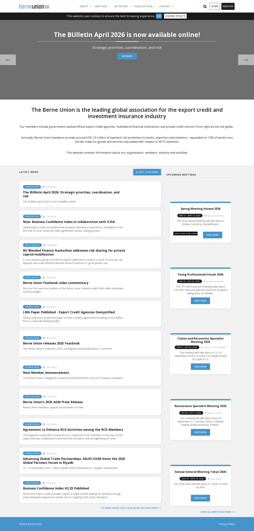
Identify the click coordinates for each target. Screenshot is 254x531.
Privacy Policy (227, 524)
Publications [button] (146, 6)
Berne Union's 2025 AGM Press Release (53, 402)
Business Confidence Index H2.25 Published (56, 488)
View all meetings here (217, 511)
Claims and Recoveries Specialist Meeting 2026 (200, 340)
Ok (159, 16)
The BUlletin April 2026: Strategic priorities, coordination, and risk (72, 194)
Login (214, 6)
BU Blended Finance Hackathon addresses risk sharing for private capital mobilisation (69, 252)
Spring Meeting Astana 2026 (200, 208)
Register (228, 6)
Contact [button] (167, 6)
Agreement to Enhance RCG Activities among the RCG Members (73, 429)
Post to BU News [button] (147, 171)
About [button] (86, 6)
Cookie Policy (175, 16)
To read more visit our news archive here (131, 508)
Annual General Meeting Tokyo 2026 (200, 471)
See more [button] (127, 56)
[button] (8, 59)
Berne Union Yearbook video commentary (56, 283)
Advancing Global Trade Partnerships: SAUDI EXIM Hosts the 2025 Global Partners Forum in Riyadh (71, 461)
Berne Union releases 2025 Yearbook (52, 343)
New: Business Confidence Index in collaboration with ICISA (70, 222)
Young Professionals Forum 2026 (200, 274)
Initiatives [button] (123, 6)
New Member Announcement (46, 372)
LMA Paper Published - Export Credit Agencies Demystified (69, 312)
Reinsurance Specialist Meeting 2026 (200, 406)
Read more (212, 234)
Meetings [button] (103, 6)
